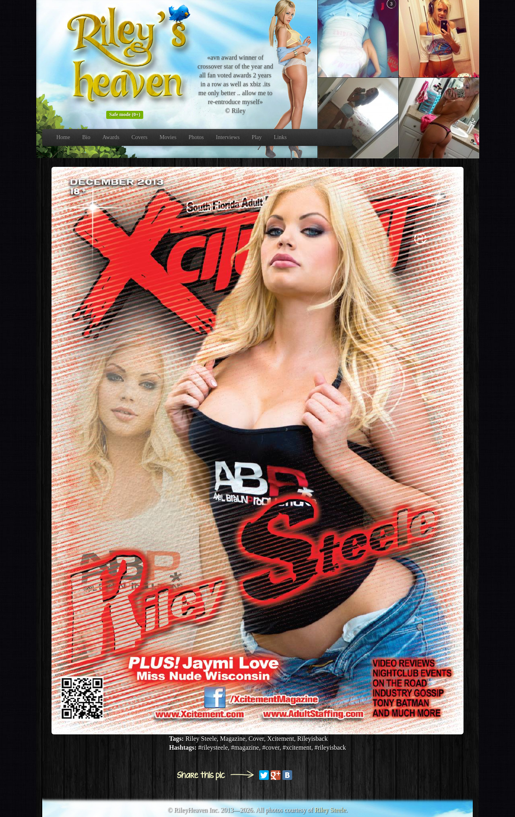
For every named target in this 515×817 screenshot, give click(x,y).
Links (280, 137)
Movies (167, 137)
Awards (110, 137)
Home (63, 137)
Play (257, 137)
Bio (86, 137)
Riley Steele (330, 810)
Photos (196, 137)
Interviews (228, 137)
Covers (140, 137)
